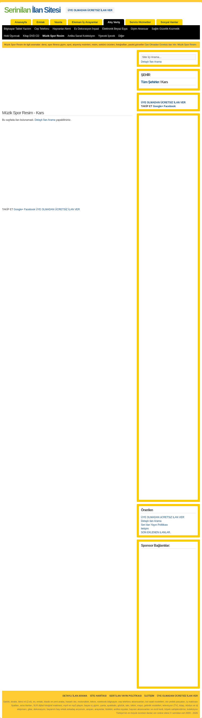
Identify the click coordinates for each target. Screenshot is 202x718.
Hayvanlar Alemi (62, 28)
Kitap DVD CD (31, 35)
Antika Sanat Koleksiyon (81, 35)
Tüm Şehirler (150, 82)
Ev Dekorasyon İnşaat (86, 28)
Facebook (29, 209)
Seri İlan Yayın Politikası (125, 695)
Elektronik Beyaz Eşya (114, 28)
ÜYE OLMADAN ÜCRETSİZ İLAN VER (90, 10)
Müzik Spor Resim (53, 35)
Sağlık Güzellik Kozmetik (165, 28)
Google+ (18, 209)
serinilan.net (178, 713)
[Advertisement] (67, 81)
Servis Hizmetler (140, 22)
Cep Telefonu (41, 28)
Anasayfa (21, 22)
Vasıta (58, 22)
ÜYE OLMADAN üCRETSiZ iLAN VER (162, 517)
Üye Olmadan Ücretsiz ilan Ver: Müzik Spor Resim (170, 44)
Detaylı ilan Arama (151, 521)
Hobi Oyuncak (12, 35)
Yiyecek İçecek (106, 35)
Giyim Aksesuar (139, 28)
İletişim (149, 695)
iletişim (145, 528)
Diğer (121, 35)
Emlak (41, 22)
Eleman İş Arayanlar (85, 22)
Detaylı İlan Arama (45, 119)
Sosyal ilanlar (169, 22)
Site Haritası (98, 695)
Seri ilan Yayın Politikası (154, 524)
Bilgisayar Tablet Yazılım (17, 28)
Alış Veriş (114, 22)
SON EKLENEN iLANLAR (155, 532)
